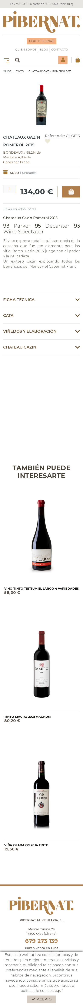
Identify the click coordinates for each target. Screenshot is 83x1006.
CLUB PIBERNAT (41, 41)
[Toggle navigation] (5, 60)
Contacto (59, 49)
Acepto (41, 999)
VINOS (7, 71)
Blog (44, 49)
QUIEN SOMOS (26, 49)
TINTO (20, 71)
